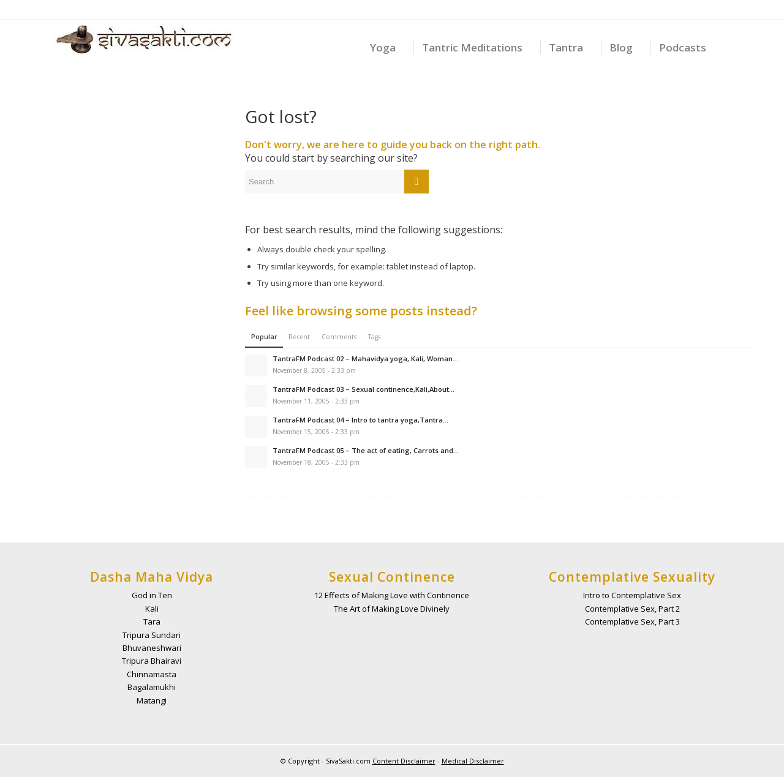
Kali (152, 608)
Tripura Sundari (152, 634)
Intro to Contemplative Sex (632, 595)
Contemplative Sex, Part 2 (632, 608)
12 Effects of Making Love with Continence (391, 595)
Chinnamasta (151, 674)
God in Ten (152, 595)
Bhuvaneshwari (152, 647)
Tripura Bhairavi (151, 660)
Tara (151, 621)
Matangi (152, 700)
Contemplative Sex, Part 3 (632, 621)
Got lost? (281, 116)
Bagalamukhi (151, 687)
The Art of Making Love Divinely (392, 608)
